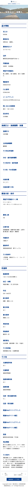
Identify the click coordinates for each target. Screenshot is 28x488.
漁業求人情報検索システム (14, 3)
